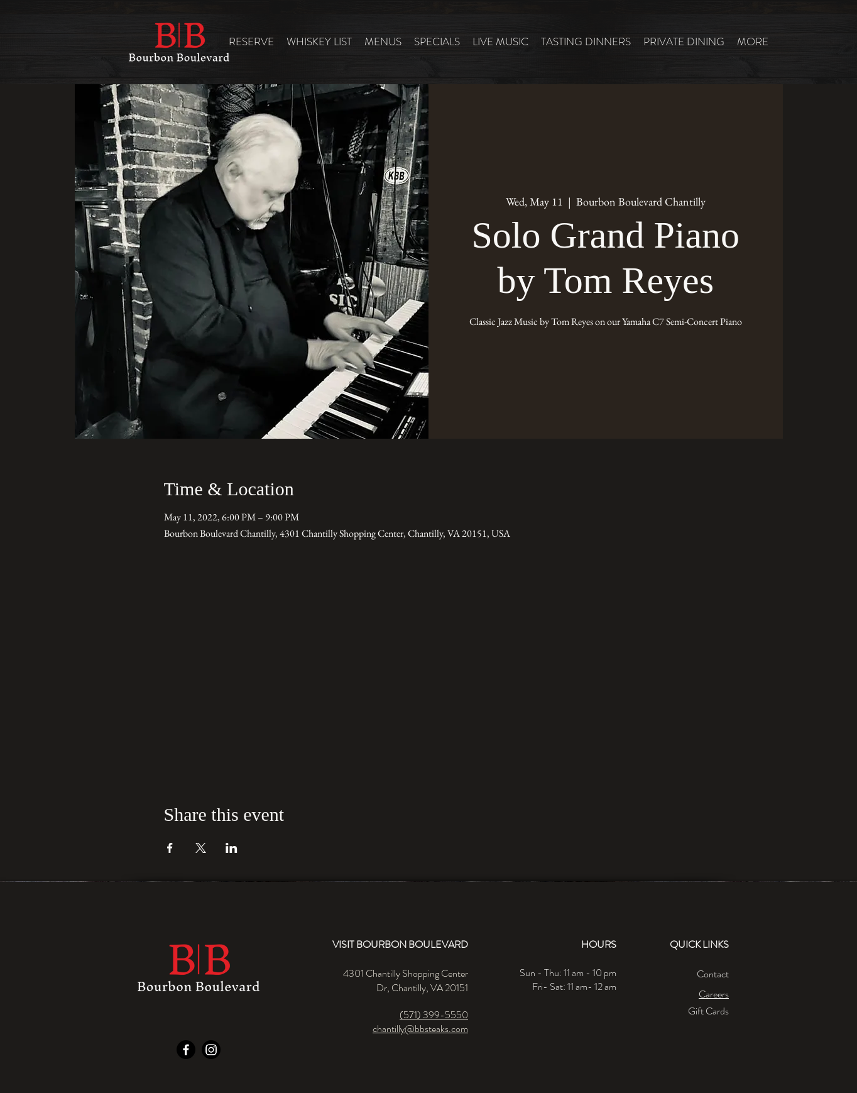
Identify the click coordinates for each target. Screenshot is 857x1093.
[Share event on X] (201, 848)
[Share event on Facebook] (170, 848)
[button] (383, 41)
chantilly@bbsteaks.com (420, 1028)
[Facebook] (186, 1049)
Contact (713, 974)
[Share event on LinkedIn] (231, 848)
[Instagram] (211, 1049)
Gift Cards (708, 1011)
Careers (714, 994)
